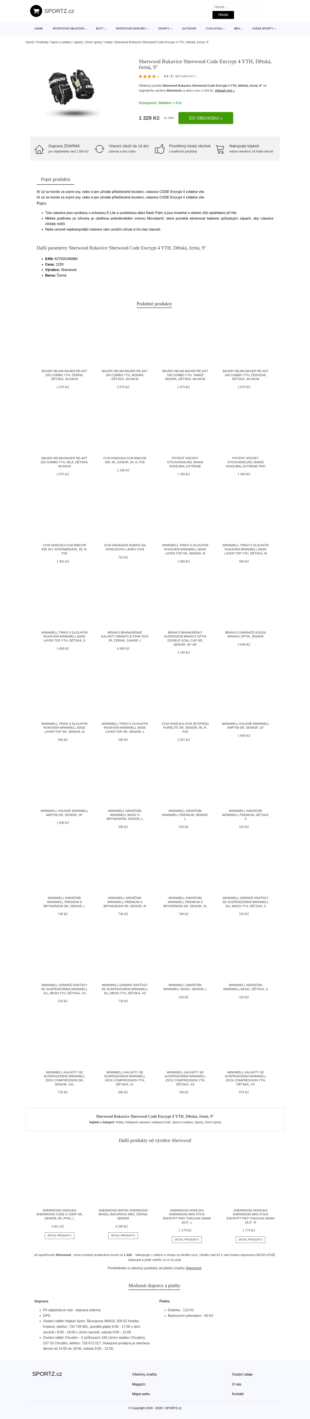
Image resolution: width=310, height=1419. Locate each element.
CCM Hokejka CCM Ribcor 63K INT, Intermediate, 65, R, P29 (64, 549)
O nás (236, 1384)
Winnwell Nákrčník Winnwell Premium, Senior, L (185, 814)
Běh (237, 28)
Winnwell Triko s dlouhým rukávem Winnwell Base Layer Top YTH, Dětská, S (64, 636)
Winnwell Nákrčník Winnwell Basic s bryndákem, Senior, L (125, 814)
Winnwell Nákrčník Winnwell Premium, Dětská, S (245, 814)
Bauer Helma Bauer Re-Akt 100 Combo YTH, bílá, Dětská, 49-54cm (64, 462)
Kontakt (238, 1394)
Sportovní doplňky (131, 28)
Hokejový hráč (161, 1122)
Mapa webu (141, 1394)
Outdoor (189, 28)
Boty (100, 28)
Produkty (42, 42)
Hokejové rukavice (137, 1122)
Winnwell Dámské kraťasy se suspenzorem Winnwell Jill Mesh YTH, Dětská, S (245, 902)
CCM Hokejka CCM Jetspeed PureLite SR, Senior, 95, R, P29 (185, 727)
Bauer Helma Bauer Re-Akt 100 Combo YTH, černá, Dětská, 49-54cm (64, 375)
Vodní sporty (262, 28)
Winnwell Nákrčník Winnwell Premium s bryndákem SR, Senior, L (64, 902)
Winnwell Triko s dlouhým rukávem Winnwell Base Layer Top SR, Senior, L (125, 727)
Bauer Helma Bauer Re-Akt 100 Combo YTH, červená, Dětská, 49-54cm (245, 375)
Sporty (164, 28)
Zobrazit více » (225, 90)
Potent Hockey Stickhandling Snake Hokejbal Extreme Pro (245, 462)
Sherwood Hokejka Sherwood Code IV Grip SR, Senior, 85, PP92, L (59, 1214)
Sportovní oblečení (68, 28)
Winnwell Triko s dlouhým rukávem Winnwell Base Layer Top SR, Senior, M (185, 549)
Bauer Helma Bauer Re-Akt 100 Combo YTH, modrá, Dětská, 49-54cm (125, 375)
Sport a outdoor (61, 42)
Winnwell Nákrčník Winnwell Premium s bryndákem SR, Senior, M (125, 902)
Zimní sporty (93, 42)
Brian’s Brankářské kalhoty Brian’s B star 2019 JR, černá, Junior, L (124, 636)
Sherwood (174, 90)
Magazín (138, 1384)
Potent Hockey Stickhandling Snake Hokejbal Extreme (185, 462)
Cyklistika (214, 28)
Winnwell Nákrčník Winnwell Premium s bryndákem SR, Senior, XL (185, 902)
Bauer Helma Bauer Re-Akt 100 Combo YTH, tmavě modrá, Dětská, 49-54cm (185, 375)
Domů (30, 42)
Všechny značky (144, 1374)
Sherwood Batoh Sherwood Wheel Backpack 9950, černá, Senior (123, 1214)
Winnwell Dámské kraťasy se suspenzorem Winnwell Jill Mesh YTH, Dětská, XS (64, 989)
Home (38, 28)
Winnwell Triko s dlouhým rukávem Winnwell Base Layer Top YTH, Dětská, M (246, 549)
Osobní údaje (242, 1374)
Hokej (108, 42)
